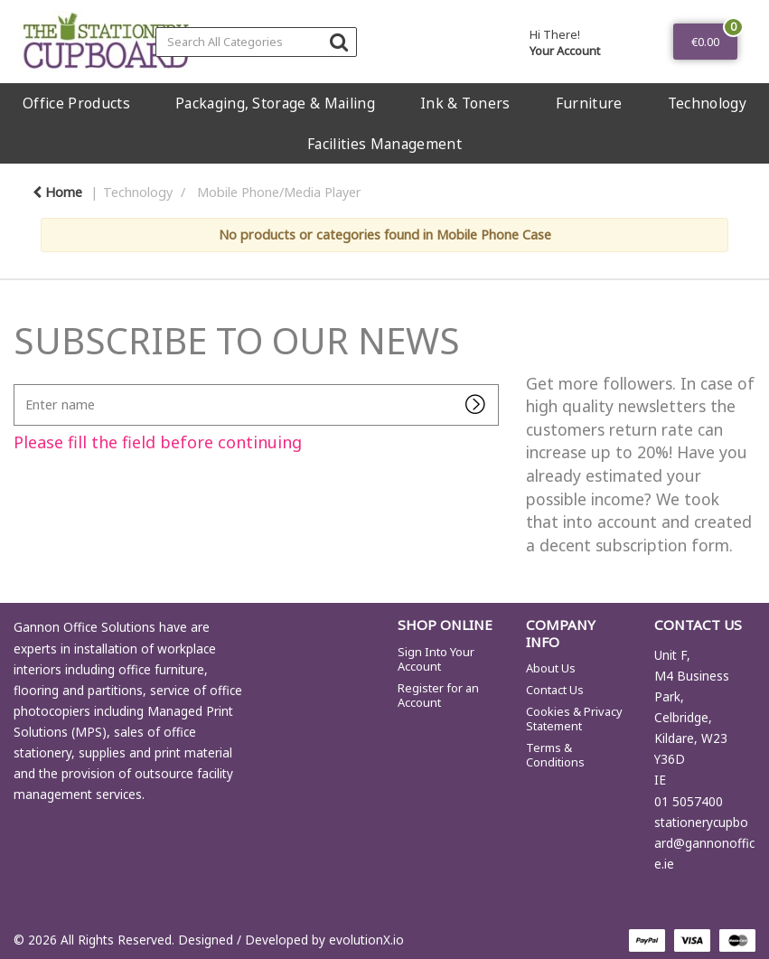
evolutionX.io (366, 939)
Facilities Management (384, 144)
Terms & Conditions (555, 754)
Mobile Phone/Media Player (279, 192)
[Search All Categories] (256, 42)
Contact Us (555, 690)
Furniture (589, 103)
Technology (707, 103)
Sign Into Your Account (436, 659)
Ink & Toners (465, 103)
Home (57, 192)
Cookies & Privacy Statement (574, 718)
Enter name (18, 383)
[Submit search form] (338, 41)
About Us (551, 668)
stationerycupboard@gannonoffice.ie (704, 842)
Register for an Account (438, 695)
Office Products (76, 103)
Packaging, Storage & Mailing (275, 103)
